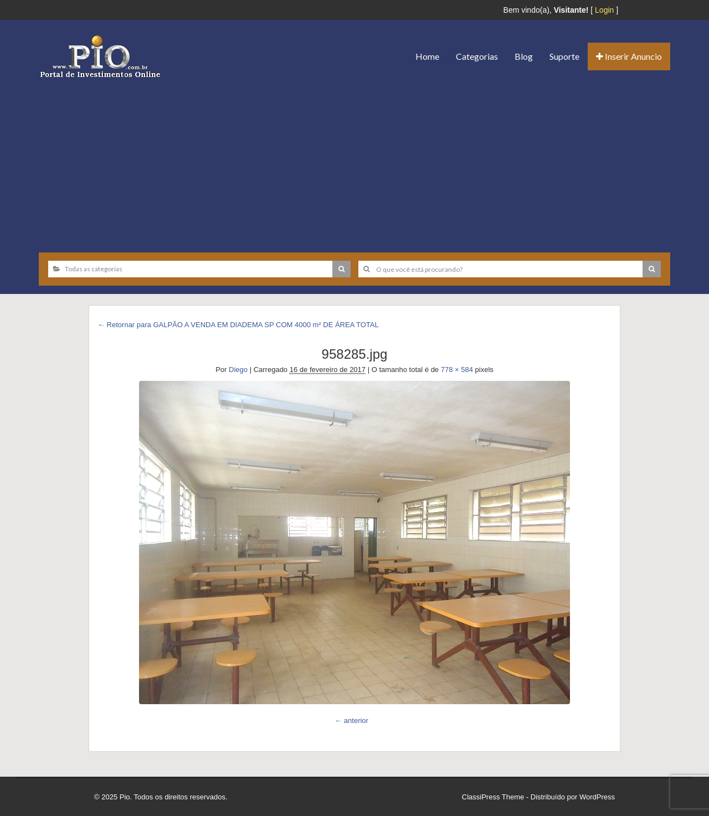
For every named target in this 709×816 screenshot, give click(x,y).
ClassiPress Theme (493, 797)
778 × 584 (457, 369)
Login (604, 10)
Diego (238, 369)
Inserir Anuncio (629, 56)
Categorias (477, 56)
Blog (524, 56)
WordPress (597, 797)
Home (427, 56)
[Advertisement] (354, 161)
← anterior (351, 720)
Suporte (564, 56)
